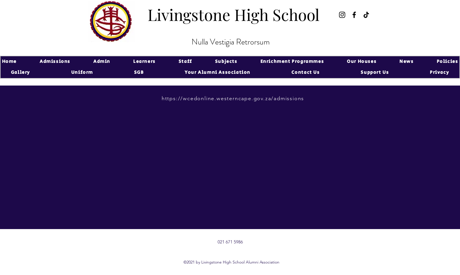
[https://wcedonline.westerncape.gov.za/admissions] (233, 98)
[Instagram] (342, 15)
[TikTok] (366, 15)
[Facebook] (354, 15)
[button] (55, 62)
